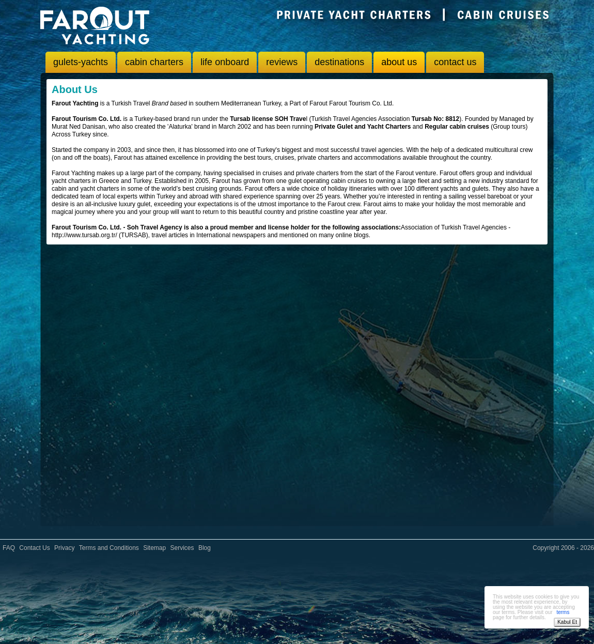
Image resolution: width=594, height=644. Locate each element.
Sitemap (154, 547)
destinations (339, 62)
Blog (204, 547)
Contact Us (34, 547)
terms (562, 612)
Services (182, 547)
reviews (282, 62)
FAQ (9, 547)
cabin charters (154, 62)
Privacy (64, 547)
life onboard (224, 62)
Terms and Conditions (109, 547)
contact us (455, 62)
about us (399, 62)
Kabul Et (567, 622)
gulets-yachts (80, 62)
